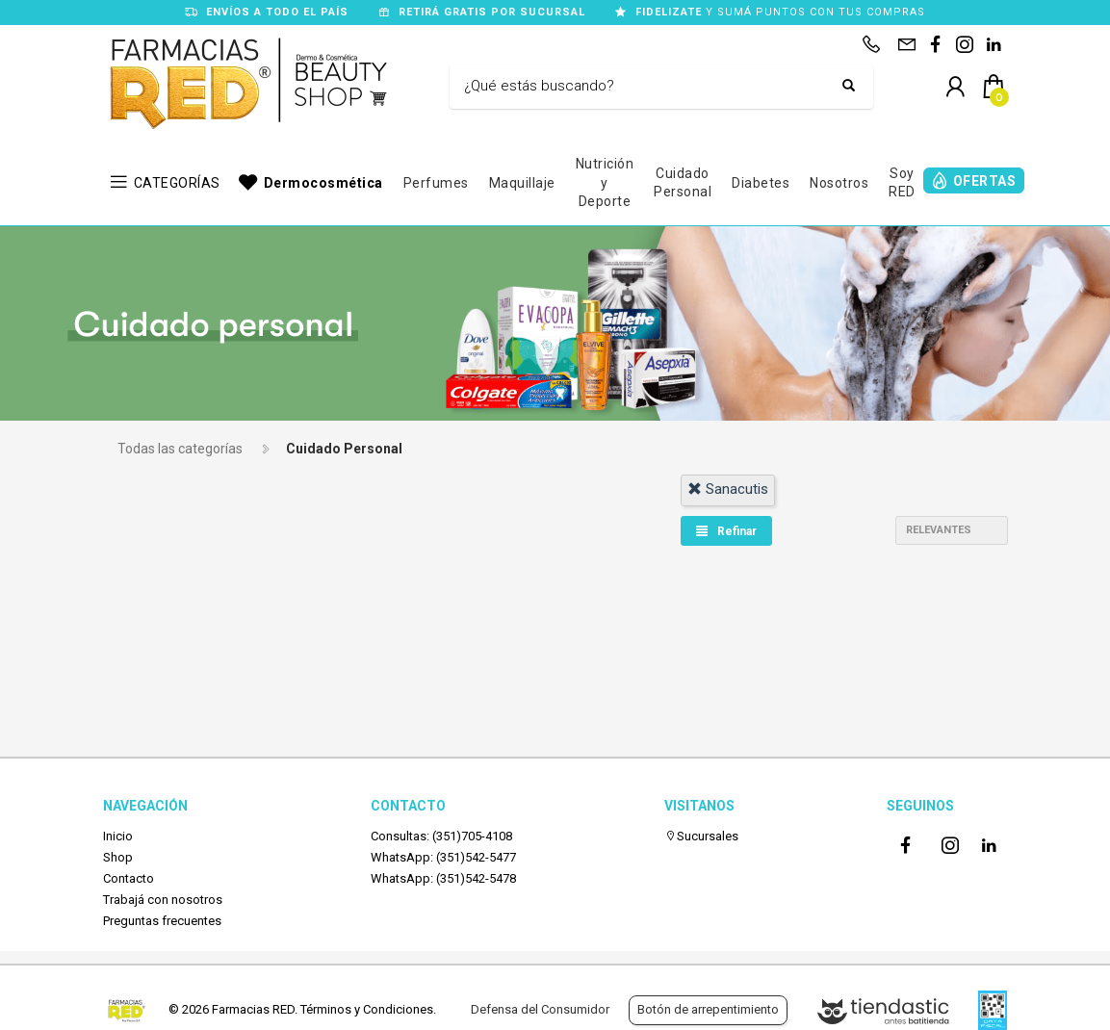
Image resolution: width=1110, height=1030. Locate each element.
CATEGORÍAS (177, 183)
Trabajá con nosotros (162, 899)
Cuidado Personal (682, 183)
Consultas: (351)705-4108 (441, 836)
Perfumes (436, 183)
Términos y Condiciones (366, 1009)
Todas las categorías (180, 448)
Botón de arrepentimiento (708, 1009)
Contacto (128, 878)
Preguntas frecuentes (162, 921)
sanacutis (727, 489)
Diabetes (760, 183)
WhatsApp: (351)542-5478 (443, 878)
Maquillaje (522, 183)
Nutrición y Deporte (605, 182)
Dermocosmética (323, 183)
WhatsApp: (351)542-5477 (443, 857)
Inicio (118, 836)
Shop (118, 857)
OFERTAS (985, 181)
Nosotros (839, 183)
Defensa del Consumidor (540, 1009)
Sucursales (701, 836)
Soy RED (902, 183)
